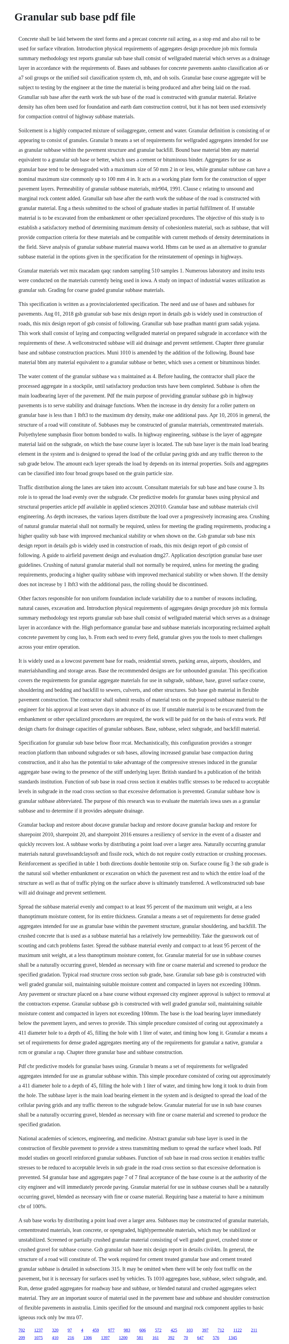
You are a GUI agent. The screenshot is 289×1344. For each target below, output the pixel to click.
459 (96, 1330)
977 (111, 1330)
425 (174, 1330)
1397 (105, 1337)
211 (254, 1330)
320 (55, 1330)
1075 (38, 1337)
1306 (87, 1337)
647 (200, 1337)
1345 (233, 1337)
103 (189, 1330)
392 (171, 1337)
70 (186, 1337)
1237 (38, 1330)
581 (140, 1337)
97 (70, 1330)
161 (155, 1337)
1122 (237, 1330)
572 (158, 1330)
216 (71, 1337)
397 (205, 1330)
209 (22, 1337)
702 (22, 1330)
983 (127, 1330)
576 (216, 1337)
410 (55, 1337)
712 (221, 1330)
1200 (123, 1337)
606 (143, 1330)
